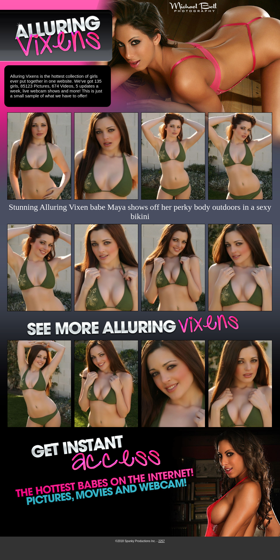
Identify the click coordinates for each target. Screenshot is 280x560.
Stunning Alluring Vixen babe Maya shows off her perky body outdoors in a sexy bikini (140, 212)
